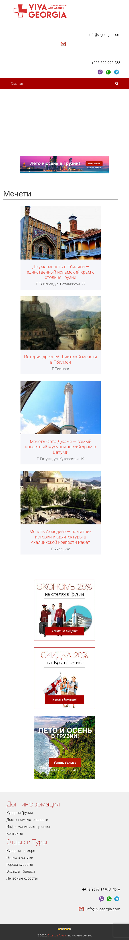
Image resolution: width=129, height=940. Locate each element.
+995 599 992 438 (106, 63)
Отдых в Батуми (19, 857)
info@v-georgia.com (104, 35)
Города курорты (19, 864)
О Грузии (19, 95)
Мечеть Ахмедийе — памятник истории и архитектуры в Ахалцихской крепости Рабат (60, 537)
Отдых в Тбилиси (20, 871)
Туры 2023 (20, 128)
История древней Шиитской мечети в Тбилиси (60, 359)
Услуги (17, 139)
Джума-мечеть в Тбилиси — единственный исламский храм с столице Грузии (60, 272)
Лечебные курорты (22, 878)
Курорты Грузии (19, 813)
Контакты (18, 150)
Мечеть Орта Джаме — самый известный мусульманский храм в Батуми (60, 447)
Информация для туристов (28, 827)
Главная (17, 83)
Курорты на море (20, 851)
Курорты (19, 117)
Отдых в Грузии (57, 935)
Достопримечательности (30, 106)
